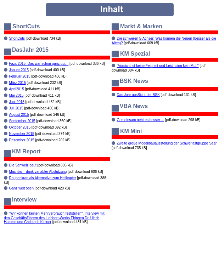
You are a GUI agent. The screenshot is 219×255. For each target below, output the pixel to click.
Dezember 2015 (21, 140)
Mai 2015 (16, 95)
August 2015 (19, 115)
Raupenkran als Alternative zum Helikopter (42, 178)
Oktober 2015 (19, 127)
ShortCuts (16, 38)
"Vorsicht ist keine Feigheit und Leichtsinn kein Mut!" (157, 66)
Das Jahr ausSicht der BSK (138, 95)
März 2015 (17, 83)
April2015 (16, 89)
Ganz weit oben (21, 188)
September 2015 (22, 121)
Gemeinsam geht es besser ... (140, 120)
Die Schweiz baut (22, 165)
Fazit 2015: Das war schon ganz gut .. (38, 64)
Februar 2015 (19, 76)
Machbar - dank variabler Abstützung (38, 172)
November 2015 (21, 134)
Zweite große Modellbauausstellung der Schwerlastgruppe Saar (167, 143)
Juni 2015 (16, 102)
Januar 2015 (19, 70)
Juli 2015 (16, 108)
